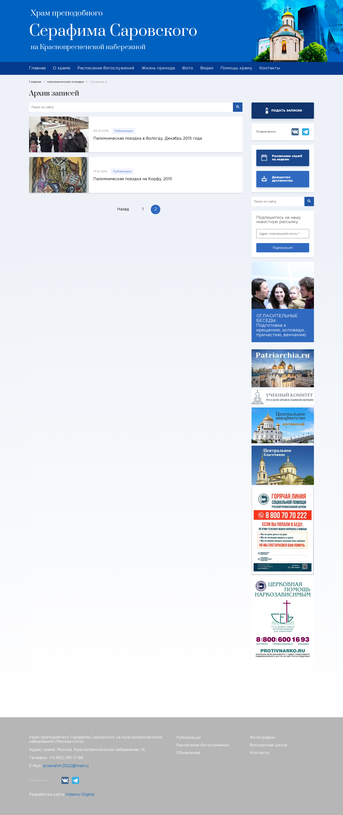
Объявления (188, 753)
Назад (123, 209)
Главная (37, 68)
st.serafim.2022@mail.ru (66, 766)
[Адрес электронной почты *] (282, 233)
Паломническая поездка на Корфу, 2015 (132, 179)
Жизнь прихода (158, 68)
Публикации (124, 131)
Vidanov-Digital (79, 794)
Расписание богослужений (105, 68)
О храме (61, 68)
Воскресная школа (268, 745)
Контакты (269, 68)
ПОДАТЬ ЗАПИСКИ (286, 110)
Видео (206, 68)
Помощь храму (236, 68)
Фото (187, 68)
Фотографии (262, 737)
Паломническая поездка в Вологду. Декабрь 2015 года (147, 138)
